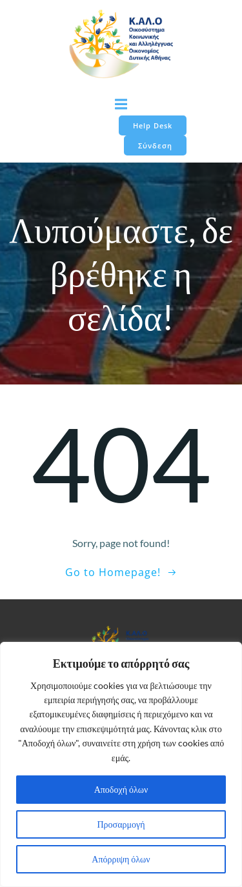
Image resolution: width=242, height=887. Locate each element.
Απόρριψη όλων (121, 858)
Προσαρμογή (121, 824)
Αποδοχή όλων (121, 789)
